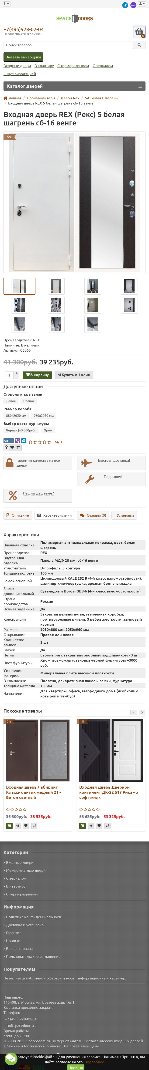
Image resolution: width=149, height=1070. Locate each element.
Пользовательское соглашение (32, 952)
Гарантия (12, 928)
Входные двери (17, 66)
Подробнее (94, 1062)
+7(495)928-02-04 (23, 29)
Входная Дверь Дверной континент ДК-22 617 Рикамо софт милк (108, 787)
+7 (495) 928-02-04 (21, 1015)
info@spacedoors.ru (20, 1021)
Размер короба (16, 409)
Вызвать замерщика (23, 57)
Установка (124, 516)
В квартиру (44, 66)
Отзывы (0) (92, 516)
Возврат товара (18, 944)
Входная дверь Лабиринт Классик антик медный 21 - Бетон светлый (32, 787)
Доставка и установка (23, 921)
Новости (12, 936)
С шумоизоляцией (19, 74)
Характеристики (53, 516)
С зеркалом (103, 66)
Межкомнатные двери (24, 866)
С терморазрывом (73, 66)
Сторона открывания (21, 394)
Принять (75, 1067)
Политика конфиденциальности (32, 913)
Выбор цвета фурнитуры (24, 424)
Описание (17, 516)
